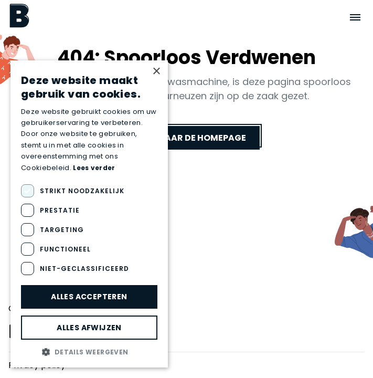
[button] (89, 351)
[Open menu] (355, 17)
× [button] (156, 72)
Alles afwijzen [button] (89, 327)
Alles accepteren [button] (89, 296)
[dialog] (89, 214)
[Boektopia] (19, 15)
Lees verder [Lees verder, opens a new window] (94, 167)
